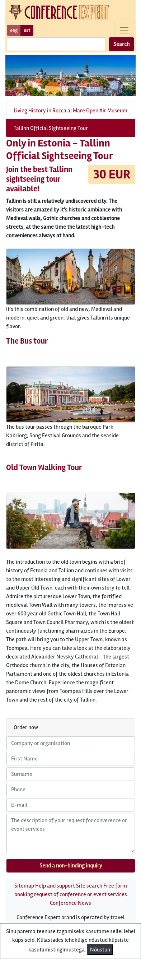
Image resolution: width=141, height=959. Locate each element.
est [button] (27, 30)
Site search (89, 885)
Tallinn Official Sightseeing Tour (51, 128)
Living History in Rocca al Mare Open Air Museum (70, 110)
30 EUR (111, 174)
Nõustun (100, 949)
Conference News (70, 903)
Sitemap (24, 885)
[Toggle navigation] (124, 30)
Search (121, 44)
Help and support (55, 885)
